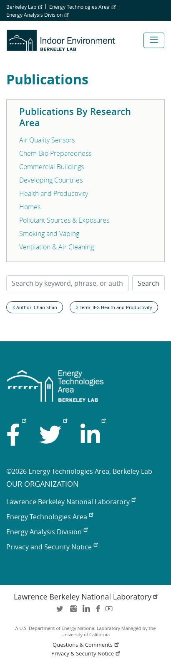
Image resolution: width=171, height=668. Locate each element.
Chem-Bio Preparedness (55, 153)
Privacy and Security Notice (52, 546)
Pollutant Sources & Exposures (64, 220)
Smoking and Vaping (49, 233)
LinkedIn (85, 611)
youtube (111, 611)
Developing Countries (51, 180)
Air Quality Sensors (47, 140)
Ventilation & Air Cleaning (56, 246)
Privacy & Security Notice (86, 653)
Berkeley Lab (24, 6)
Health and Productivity (53, 193)
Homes (29, 206)
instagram (73, 611)
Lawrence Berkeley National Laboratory (71, 501)
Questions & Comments (86, 645)
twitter (60, 611)
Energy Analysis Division (37, 14)
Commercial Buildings (51, 166)
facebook (98, 611)
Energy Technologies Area (82, 6)
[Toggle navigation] (153, 40)
